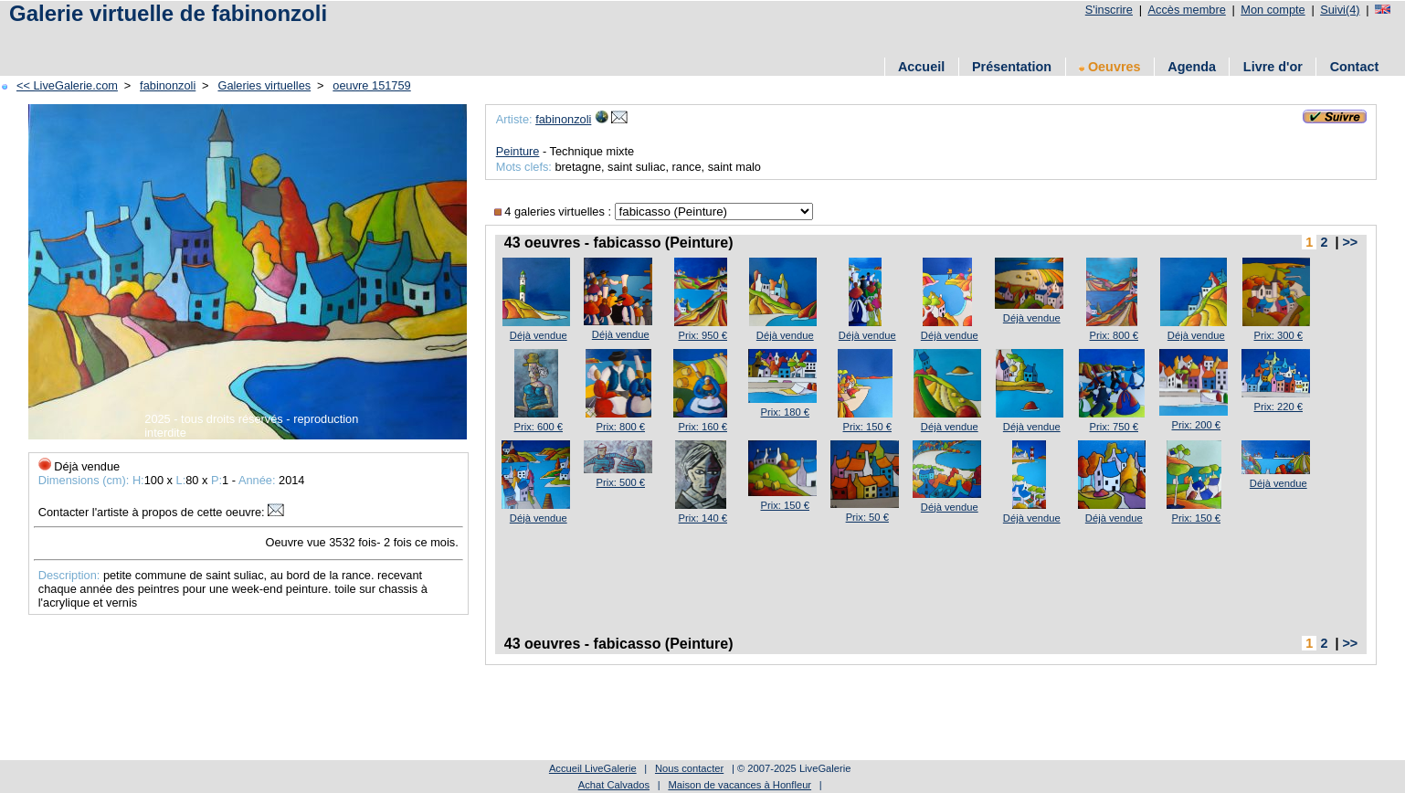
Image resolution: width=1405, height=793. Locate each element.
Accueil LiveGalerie (593, 768)
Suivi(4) (1339, 9)
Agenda (1191, 66)
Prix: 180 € (785, 412)
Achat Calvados (614, 784)
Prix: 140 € (703, 518)
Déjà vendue (538, 335)
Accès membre (1186, 9)
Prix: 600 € (538, 426)
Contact (1354, 66)
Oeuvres (1110, 66)
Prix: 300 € (1278, 335)
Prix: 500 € (621, 482)
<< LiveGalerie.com (67, 85)
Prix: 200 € (1196, 424)
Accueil (921, 66)
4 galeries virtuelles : (554, 211)
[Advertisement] (337, 39)
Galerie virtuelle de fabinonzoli (168, 13)
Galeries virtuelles (264, 85)
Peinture (518, 151)
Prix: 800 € (1114, 335)
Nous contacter (689, 768)
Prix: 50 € (867, 517)
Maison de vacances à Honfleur (739, 784)
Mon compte (1273, 9)
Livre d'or (1273, 66)
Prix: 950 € (703, 335)
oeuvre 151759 (371, 85)
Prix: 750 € (1114, 426)
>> (1349, 242)
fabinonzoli (167, 85)
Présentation (1011, 66)
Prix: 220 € (1278, 406)
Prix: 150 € (867, 426)
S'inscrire (1109, 9)
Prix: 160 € (703, 426)
